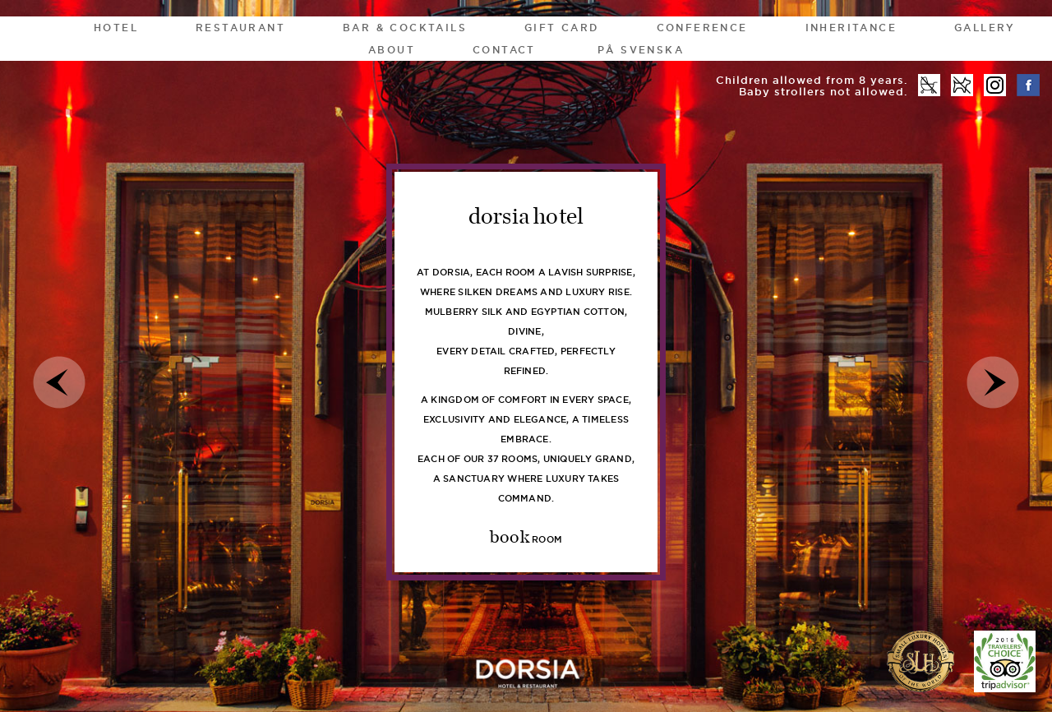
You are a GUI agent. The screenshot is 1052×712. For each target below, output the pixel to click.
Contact (504, 49)
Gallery (985, 27)
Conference (702, 27)
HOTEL (116, 27)
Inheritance (851, 27)
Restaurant (240, 27)
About (391, 49)
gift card (561, 27)
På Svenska (641, 49)
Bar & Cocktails (405, 27)
